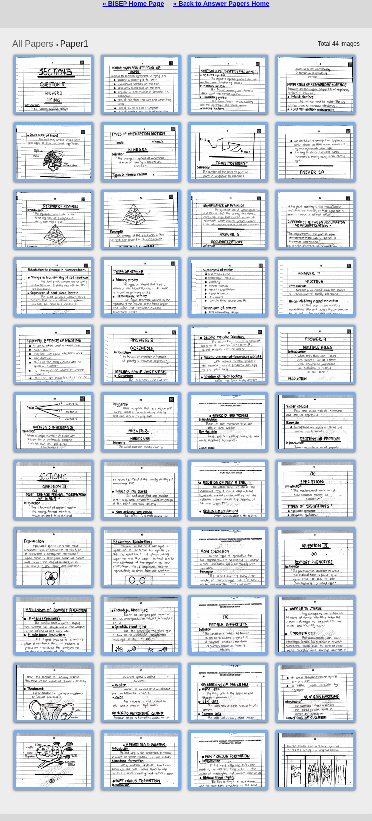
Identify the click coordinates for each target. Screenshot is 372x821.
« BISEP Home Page (133, 3)
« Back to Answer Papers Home (221, 3)
